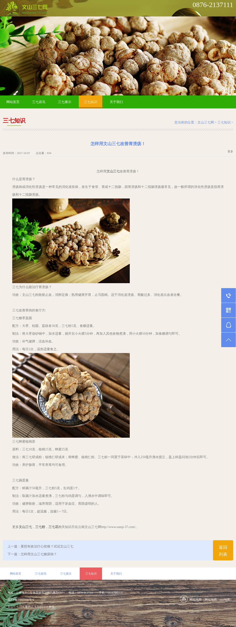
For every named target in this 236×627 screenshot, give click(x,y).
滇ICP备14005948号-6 (21, 599)
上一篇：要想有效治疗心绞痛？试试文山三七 (40, 546)
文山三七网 (205, 122)
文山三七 (13, 606)
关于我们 (116, 102)
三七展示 (64, 102)
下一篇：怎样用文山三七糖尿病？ (32, 554)
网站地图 (211, 599)
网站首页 (13, 102)
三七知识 (90, 102)
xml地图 (224, 599)
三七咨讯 (38, 102)
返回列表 (223, 551)
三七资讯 (48, 606)
